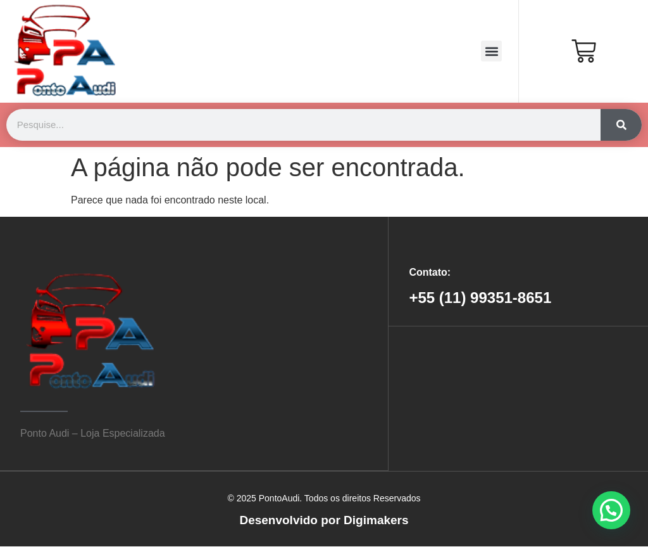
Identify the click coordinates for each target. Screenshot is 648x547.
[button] (491, 51)
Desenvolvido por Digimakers (323, 520)
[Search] (621, 125)
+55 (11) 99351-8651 (480, 297)
